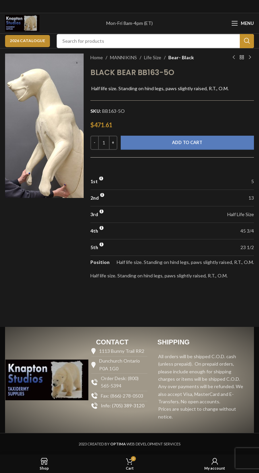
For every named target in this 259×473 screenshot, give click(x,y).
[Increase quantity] (113, 143)
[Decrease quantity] (94, 143)
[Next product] (250, 58)
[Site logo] (22, 23)
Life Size (152, 57)
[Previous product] (234, 58)
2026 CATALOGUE (27, 40)
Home (96, 57)
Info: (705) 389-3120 (122, 405)
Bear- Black (181, 57)
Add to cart (187, 142)
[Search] (155, 41)
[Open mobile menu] (242, 23)
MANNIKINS (123, 57)
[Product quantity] (104, 143)
